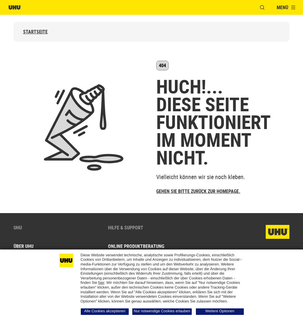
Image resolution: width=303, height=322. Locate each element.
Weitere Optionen (219, 311)
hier (101, 283)
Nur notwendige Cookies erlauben (162, 311)
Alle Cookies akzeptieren (104, 311)
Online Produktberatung (136, 246)
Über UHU (23, 246)
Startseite (35, 32)
